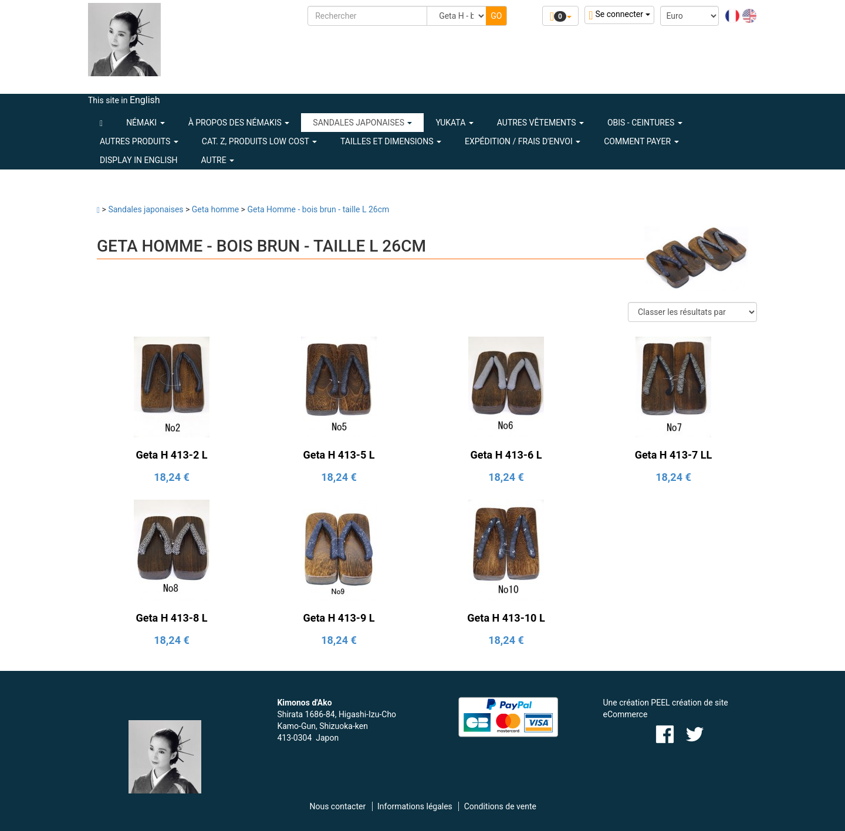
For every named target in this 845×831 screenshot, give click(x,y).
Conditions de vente (500, 806)
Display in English (139, 160)
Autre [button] (218, 160)
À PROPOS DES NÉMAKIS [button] (239, 122)
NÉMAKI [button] (145, 122)
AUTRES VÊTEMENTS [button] (540, 122)
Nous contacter (337, 806)
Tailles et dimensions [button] (390, 141)
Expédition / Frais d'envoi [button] (522, 141)
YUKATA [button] (454, 122)
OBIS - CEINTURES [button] (644, 122)
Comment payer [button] (641, 141)
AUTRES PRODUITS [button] (139, 141)
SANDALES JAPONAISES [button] (362, 122)
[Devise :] (689, 16)
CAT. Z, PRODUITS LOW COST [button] (259, 141)
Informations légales (414, 806)
